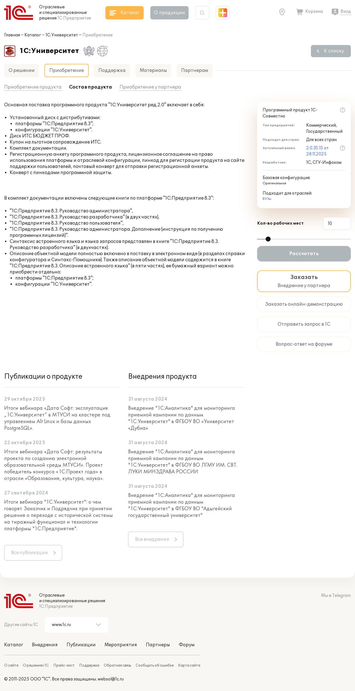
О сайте (11, 665)
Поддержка (112, 70)
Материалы (153, 70)
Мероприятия (121, 645)
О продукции (169, 13)
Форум (186, 645)
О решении (22, 70)
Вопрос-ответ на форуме (304, 344)
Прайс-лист (64, 665)
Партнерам (194, 70)
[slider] (268, 239)
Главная (12, 35)
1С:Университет (61, 35)
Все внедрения (152, 539)
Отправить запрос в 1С (304, 324)
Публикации (81, 645)
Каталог (32, 35)
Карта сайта (189, 665)
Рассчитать (304, 254)
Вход (346, 11)
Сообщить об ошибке (155, 665)
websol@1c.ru (111, 679)
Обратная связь (117, 665)
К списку (334, 51)
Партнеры (158, 645)
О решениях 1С (36, 665)
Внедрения (45, 645)
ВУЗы (267, 199)
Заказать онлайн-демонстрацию (304, 304)
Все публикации (29, 553)
